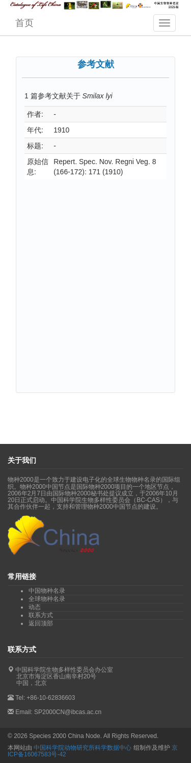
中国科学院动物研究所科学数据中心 (82, 747)
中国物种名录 (47, 590)
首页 (24, 23)
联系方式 (41, 615)
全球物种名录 (47, 598)
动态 (35, 607)
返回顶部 (41, 623)
